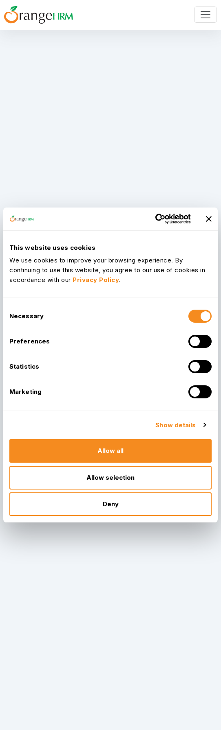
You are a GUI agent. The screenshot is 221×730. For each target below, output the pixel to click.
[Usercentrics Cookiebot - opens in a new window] (155, 219)
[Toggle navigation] (205, 15)
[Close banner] (209, 219)
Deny (111, 504)
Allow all (110, 451)
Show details (175, 425)
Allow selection (110, 477)
